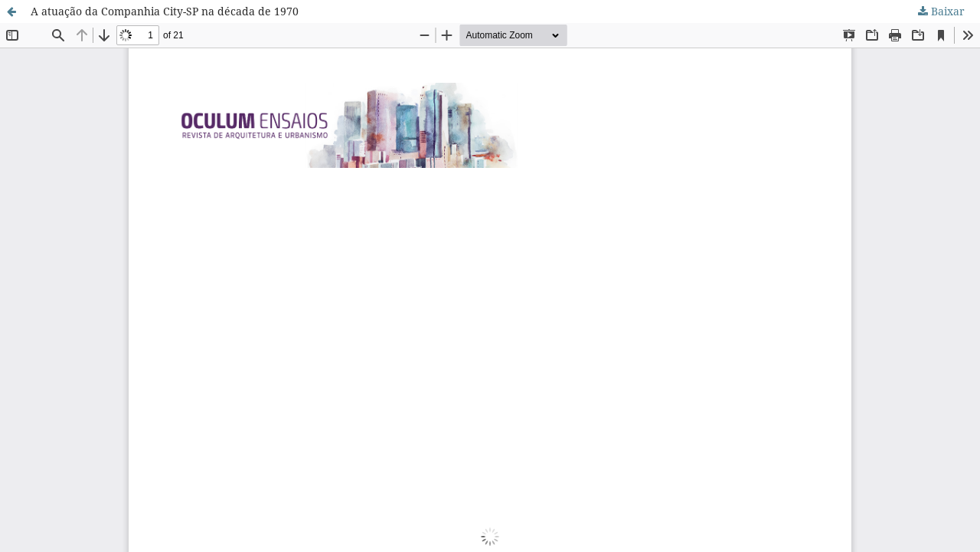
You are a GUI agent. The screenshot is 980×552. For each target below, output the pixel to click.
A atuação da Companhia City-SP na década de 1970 (165, 11)
